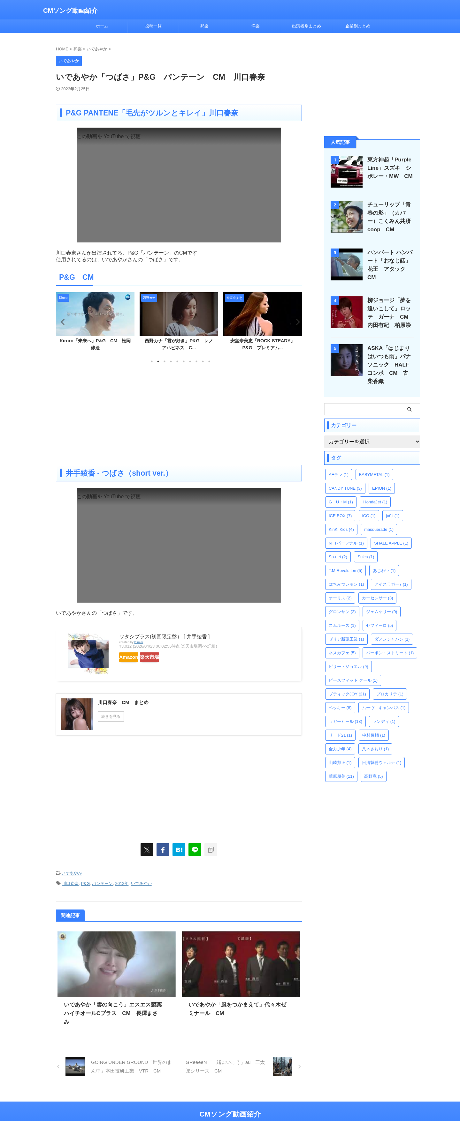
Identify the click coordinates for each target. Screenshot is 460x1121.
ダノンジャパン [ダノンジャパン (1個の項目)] (392, 628)
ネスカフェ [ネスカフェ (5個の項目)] (342, 641)
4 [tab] (171, 361)
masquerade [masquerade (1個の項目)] (379, 518)
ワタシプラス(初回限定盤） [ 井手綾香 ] (164, 636)
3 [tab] (164, 361)
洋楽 (255, 26)
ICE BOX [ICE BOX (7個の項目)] (340, 504)
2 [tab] (158, 361)
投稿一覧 (153, 26)
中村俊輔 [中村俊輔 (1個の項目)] (373, 724)
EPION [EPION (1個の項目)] (381, 477)
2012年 (122, 881)
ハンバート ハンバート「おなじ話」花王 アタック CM (391, 261)
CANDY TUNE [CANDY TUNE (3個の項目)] (345, 477)
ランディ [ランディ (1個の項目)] (383, 710)
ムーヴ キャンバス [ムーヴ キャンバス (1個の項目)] (384, 696)
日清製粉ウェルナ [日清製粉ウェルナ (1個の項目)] (382, 751)
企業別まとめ (357, 26)
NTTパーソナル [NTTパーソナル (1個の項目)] (346, 532)
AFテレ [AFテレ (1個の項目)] (339, 463)
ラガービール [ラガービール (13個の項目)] (345, 710)
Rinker (138, 642)
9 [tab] (203, 361)
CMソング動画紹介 (70, 10)
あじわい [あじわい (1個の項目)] (384, 559)
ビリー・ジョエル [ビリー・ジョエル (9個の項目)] (348, 655)
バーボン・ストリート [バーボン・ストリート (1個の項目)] (390, 641)
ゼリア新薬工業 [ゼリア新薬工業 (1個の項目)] (346, 628)
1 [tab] (152, 361)
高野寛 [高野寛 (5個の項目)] (373, 765)
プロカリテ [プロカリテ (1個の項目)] (389, 682)
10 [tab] (209, 361)
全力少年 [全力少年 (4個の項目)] (340, 737)
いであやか (71, 872)
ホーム (102, 26)
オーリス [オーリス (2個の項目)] (340, 586)
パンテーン (102, 881)
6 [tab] (183, 361)
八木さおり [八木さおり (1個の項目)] (375, 737)
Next (296, 322)
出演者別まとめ (306, 26)
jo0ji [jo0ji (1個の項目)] (393, 504)
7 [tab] (190, 361)
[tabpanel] (95, 323)
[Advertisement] (179, 413)
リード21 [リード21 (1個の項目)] (340, 724)
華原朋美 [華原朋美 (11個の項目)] (341, 765)
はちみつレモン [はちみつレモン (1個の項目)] (346, 573)
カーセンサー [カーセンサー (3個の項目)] (377, 586)
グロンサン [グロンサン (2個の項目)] (342, 600)
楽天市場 (168, 657)
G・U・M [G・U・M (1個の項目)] (341, 490)
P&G (85, 881)
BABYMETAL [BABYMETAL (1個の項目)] (374, 463)
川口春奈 (70, 881)
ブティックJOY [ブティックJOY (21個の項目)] (347, 682)
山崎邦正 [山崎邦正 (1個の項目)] (340, 751)
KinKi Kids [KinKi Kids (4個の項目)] (341, 518)
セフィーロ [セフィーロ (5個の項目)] (379, 614)
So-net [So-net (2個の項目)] (338, 545)
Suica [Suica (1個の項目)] (365, 545)
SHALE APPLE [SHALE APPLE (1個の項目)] (391, 532)
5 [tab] (177, 361)
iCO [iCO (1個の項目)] (369, 504)
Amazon (135, 657)
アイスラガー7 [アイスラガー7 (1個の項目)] (391, 573)
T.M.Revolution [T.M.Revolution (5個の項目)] (345, 559)
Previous (62, 322)
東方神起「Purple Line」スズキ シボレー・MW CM (389, 168)
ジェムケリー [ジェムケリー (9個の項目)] (381, 600)
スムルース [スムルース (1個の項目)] (342, 614)
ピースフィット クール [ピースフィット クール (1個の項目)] (353, 669)
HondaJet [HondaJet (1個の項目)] (375, 490)
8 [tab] (196, 361)
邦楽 (204, 26)
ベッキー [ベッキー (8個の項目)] (340, 696)
